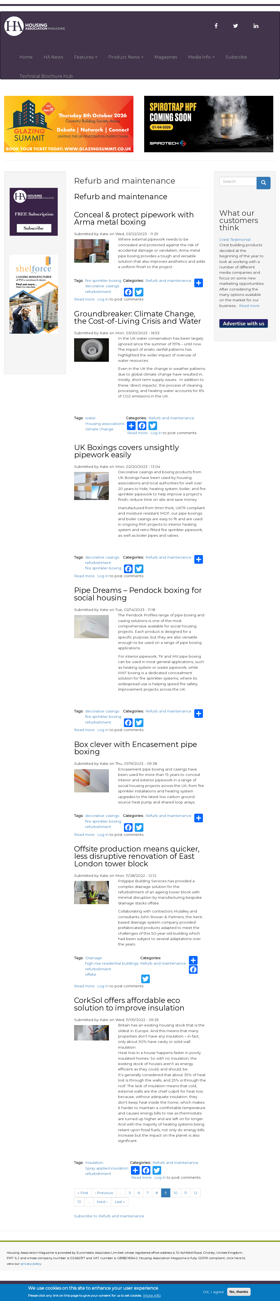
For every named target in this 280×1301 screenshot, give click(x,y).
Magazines (165, 57)
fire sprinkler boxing (103, 280)
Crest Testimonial (234, 239)
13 (80, 1201)
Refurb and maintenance (168, 280)
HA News (53, 57)
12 (197, 1192)
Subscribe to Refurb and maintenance (109, 1216)
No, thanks (239, 1292)
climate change (99, 429)
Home (26, 57)
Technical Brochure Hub (46, 76)
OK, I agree (213, 1292)
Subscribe (236, 57)
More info (152, 1295)
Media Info (201, 57)
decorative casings (102, 286)
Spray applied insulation (106, 1168)
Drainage (93, 958)
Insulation (94, 1162)
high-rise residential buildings (112, 963)
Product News (125, 57)
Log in (103, 299)
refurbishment (98, 291)
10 (177, 1192)
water (90, 418)
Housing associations (104, 423)
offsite (90, 974)
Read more (84, 299)
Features (85, 57)
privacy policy (31, 1264)
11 (187, 1192)
